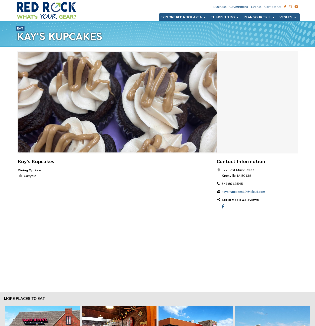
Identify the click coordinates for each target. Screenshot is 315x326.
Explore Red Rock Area (183, 17)
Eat (20, 28)
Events (256, 7)
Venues (287, 17)
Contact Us (272, 7)
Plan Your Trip (259, 17)
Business (220, 7)
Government (238, 7)
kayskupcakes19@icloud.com (243, 192)
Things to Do (225, 17)
